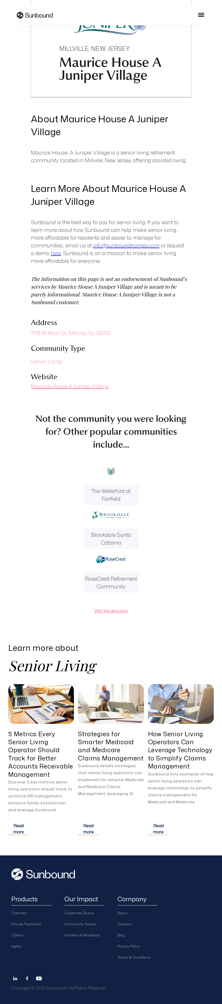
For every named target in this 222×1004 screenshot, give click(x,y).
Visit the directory (111, 611)
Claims (17, 935)
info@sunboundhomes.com (126, 245)
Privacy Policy (128, 946)
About (122, 912)
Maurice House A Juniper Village (70, 386)
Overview (19, 912)
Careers (124, 923)
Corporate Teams (79, 912)
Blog (121, 935)
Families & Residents (82, 935)
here (56, 253)
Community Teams (80, 923)
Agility (16, 946)
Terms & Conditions (134, 957)
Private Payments (26, 923)
